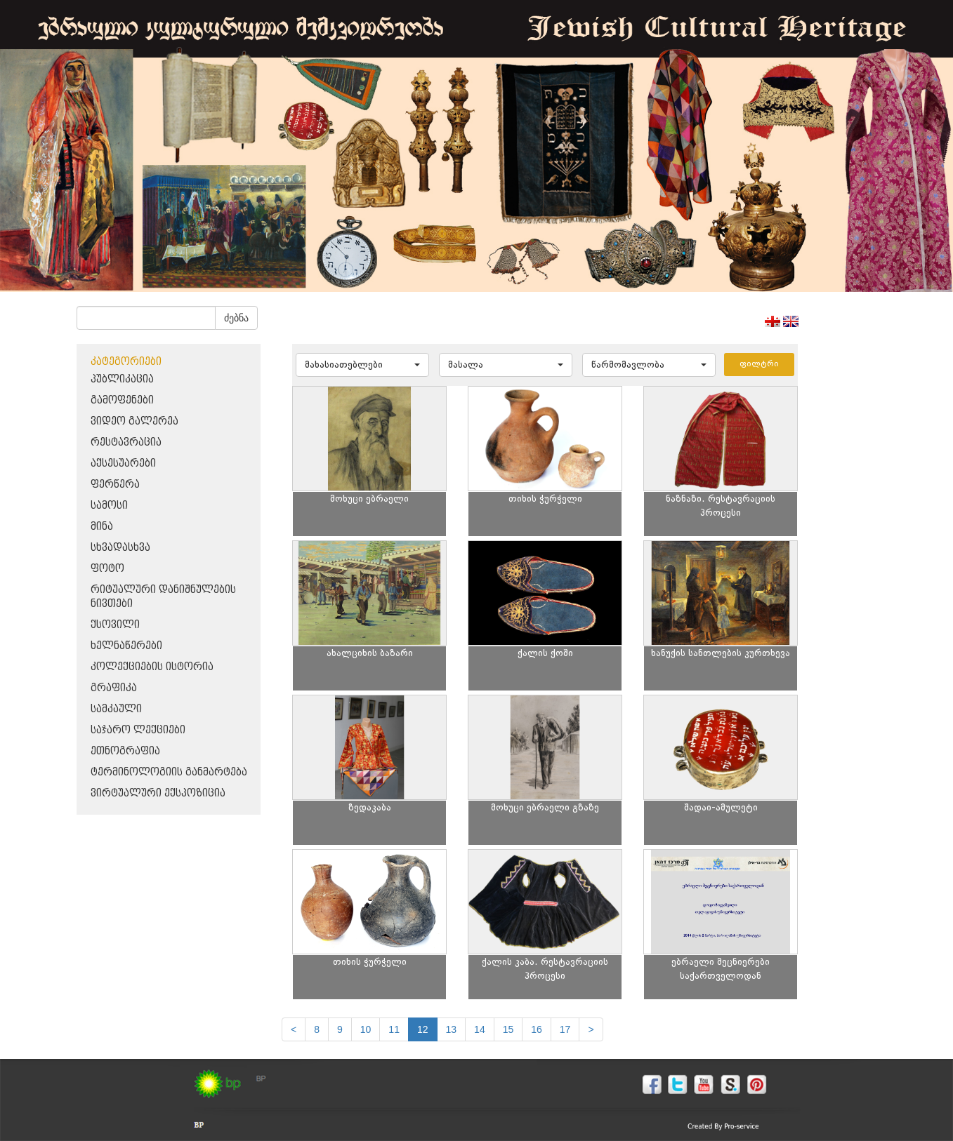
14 (479, 1029)
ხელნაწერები (126, 646)
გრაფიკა (114, 688)
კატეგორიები (126, 362)
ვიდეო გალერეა (134, 421)
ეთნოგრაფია (125, 751)
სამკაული (116, 709)
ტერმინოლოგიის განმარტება (169, 772)
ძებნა (236, 317)
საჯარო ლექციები (138, 730)
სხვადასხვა (120, 548)
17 (565, 1029)
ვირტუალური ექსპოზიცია (158, 793)
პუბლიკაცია (122, 379)
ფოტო (107, 569)
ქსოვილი (115, 625)
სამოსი (109, 506)
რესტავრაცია (126, 442)
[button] (362, 365)
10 (366, 1029)
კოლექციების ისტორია (152, 667)
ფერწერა (115, 485)
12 (422, 1029)
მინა (102, 527)
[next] (591, 1029)
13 (451, 1029)
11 (394, 1029)
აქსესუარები (123, 463)
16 (536, 1029)
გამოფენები (122, 400)
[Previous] (293, 1029)
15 (508, 1029)
